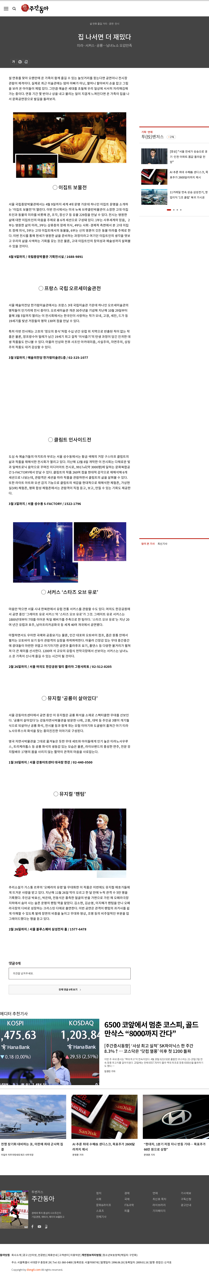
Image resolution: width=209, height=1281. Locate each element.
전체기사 (101, 1216)
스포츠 (100, 1211)
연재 (155, 1193)
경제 (127, 1193)
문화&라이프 (103, 1205)
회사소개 (16, 1255)
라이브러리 (159, 1205)
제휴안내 (52, 1255)
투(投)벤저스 (152, 137)
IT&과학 (129, 1205)
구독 (172, 137)
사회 (98, 1199)
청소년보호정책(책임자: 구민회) (120, 1255)
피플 (127, 1211)
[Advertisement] (61, 387)
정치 (98, 1193)
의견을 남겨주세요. (23, 973)
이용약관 (75, 1255)
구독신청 (186, 1199)
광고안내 (186, 1205)
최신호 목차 (159, 1199)
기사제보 (186, 1193)
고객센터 (64, 1255)
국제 (127, 1199)
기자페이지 (159, 1211)
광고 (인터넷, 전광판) (34, 1255)
